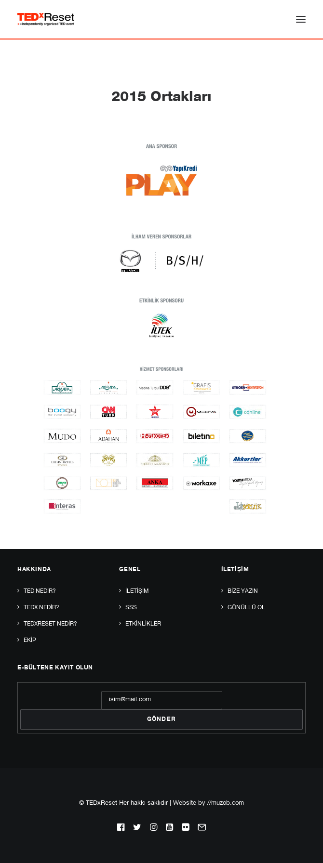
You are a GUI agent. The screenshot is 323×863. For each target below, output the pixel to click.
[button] (301, 19)
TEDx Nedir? (41, 608)
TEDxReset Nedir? (50, 624)
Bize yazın (243, 591)
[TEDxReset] (45, 19)
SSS (131, 608)
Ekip (30, 640)
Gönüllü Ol (246, 608)
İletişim (136, 591)
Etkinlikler (143, 624)
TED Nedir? (40, 591)
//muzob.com (225, 803)
